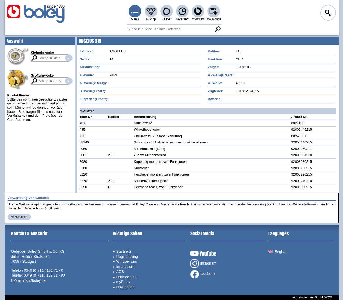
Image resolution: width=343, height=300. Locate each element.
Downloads (213, 19)
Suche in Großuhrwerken (69, 81)
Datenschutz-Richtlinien (41, 208)
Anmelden (327, 13)
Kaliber (166, 19)
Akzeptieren (19, 217)
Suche (217, 29)
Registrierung (127, 256)
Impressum (125, 267)
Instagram (203, 263)
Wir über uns (126, 261)
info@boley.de (34, 280)
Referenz (182, 19)
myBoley (198, 19)
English (277, 251)
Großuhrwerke (42, 75)
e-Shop (151, 19)
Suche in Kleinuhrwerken (69, 58)
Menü (135, 19)
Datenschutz (126, 277)
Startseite (123, 251)
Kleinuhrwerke (42, 52)
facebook (202, 274)
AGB (120, 272)
